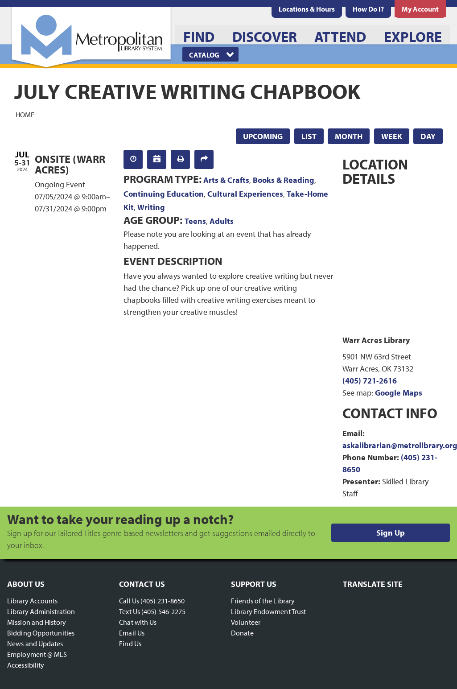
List (309, 136)
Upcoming (263, 136)
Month (348, 136)
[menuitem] (307, 9)
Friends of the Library (263, 600)
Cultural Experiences (245, 194)
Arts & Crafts (226, 180)
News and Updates (35, 643)
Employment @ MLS (37, 654)
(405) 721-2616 (369, 380)
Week (391, 136)
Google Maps (398, 393)
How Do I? (368, 8)
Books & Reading (283, 180)
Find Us (130, 643)
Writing (151, 207)
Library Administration (41, 611)
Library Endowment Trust (268, 611)
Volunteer (245, 622)
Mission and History (36, 622)
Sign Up (390, 533)
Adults (222, 221)
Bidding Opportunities (40, 632)
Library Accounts (32, 600)
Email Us (131, 632)
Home (25, 114)
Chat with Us (137, 622)
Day (428, 136)
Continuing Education (164, 194)
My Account (420, 8)
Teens (195, 221)
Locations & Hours (307, 8)
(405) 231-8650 (162, 600)
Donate (242, 632)
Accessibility (25, 664)
